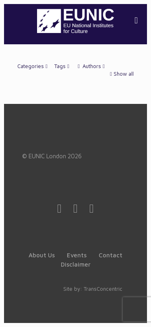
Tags (62, 66)
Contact (110, 255)
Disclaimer (76, 264)
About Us (42, 255)
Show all (121, 73)
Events (77, 255)
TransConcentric (103, 289)
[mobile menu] (136, 20)
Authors (91, 66)
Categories (33, 66)
